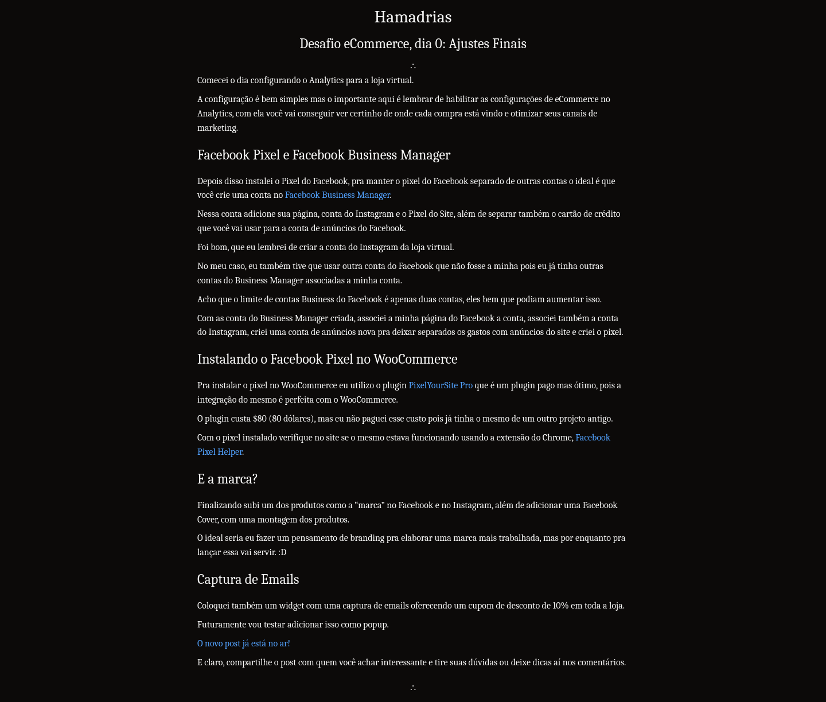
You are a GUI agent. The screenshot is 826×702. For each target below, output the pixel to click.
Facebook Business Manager (337, 195)
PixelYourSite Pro (440, 385)
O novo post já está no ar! (243, 643)
